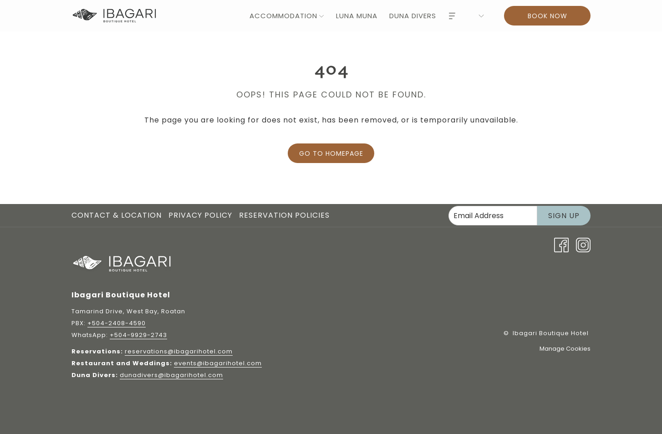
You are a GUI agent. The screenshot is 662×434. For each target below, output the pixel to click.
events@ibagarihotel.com (218, 363)
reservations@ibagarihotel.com (179, 351)
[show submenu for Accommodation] (321, 15)
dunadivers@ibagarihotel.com (171, 375)
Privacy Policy (200, 215)
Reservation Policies (284, 215)
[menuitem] (282, 15)
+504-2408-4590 (116, 323)
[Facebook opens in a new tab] (561, 244)
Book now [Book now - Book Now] (547, 15)
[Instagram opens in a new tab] (583, 244)
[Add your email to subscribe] (492, 215)
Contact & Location (116, 215)
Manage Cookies (565, 348)
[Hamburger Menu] (452, 15)
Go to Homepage (331, 153)
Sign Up (564, 215)
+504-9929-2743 (138, 335)
